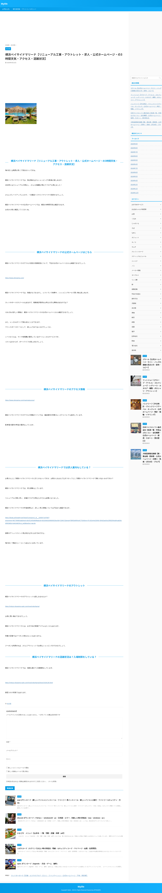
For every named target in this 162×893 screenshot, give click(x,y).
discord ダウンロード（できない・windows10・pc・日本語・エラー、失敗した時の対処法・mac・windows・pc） (61, 818)
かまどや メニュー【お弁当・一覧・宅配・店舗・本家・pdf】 (41, 833)
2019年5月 (134, 176)
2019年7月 (134, 168)
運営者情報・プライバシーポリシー (24, 9)
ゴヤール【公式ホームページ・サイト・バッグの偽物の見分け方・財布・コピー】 (146, 89)
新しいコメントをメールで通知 (18, 768)
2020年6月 (134, 156)
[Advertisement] (56, 28)
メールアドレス (11, 750)
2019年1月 (134, 189)
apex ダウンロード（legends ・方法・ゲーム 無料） (37, 864)
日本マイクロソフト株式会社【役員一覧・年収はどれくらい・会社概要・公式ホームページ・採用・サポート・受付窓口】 (146, 115)
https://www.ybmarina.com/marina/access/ (19, 400)
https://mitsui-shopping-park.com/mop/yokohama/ (22, 606)
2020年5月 (134, 160)
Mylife (4, 4)
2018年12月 (134, 193)
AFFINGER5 (97, 890)
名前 (8, 742)
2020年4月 (134, 164)
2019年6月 (134, 172)
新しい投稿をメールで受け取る (18, 771)
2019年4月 (134, 180)
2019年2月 (134, 184)
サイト (8, 759)
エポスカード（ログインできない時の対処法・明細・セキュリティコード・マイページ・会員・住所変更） (57, 848)
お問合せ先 (6, 9)
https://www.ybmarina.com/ (14, 278)
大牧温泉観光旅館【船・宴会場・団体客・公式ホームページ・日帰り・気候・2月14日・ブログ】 (146, 124)
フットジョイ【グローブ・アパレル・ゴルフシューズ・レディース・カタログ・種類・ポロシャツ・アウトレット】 (146, 97)
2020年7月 (134, 152)
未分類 (9, 703)
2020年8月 (134, 148)
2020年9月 (134, 144)
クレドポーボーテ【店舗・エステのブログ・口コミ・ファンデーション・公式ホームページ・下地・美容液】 (49, 875)
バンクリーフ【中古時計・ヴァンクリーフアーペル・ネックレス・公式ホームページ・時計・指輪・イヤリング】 (146, 106)
